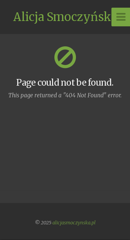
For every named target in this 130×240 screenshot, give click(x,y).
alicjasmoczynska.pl (74, 223)
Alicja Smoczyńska (65, 17)
